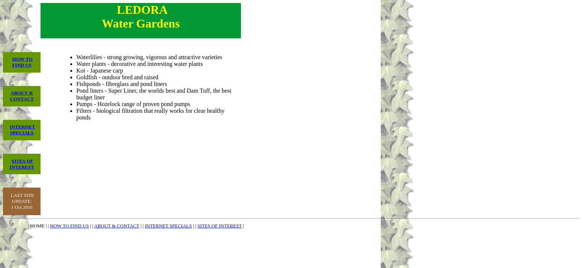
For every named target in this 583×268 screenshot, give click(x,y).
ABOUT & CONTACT (22, 96)
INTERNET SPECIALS (22, 129)
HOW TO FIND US (22, 62)
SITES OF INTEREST (22, 164)
